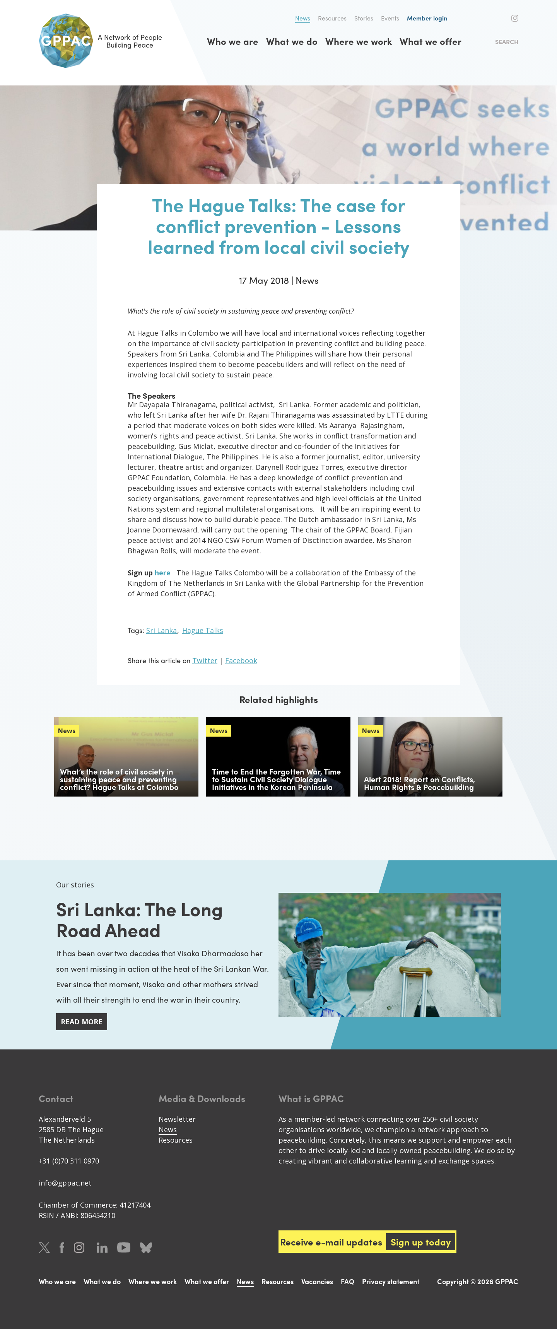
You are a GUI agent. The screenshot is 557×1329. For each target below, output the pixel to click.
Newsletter (177, 1119)
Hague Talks (202, 630)
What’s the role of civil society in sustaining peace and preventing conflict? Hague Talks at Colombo (119, 779)
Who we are (232, 41)
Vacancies (317, 1281)
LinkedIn (102, 1247)
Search (506, 41)
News (302, 18)
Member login (427, 18)
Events (390, 18)
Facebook (502, 18)
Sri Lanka (161, 630)
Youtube (123, 1247)
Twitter (488, 18)
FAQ (347, 1281)
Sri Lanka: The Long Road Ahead (139, 918)
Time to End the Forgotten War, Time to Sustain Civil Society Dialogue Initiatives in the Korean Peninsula (276, 779)
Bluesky (146, 1247)
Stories (363, 18)
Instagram (514, 18)
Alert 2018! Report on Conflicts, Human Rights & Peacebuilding (419, 782)
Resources (332, 18)
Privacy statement (390, 1281)
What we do (292, 41)
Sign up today (421, 1241)
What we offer (430, 41)
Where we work (358, 41)
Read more (82, 1021)
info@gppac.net (65, 1182)
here (163, 572)
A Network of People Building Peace (100, 41)
